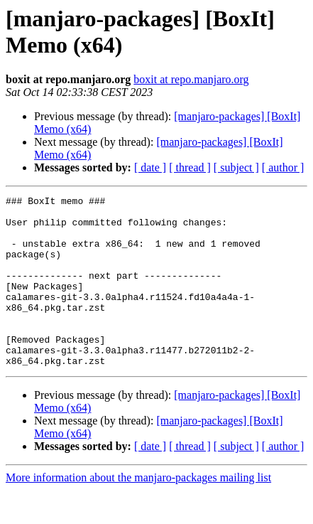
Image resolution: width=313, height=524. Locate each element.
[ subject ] (236, 167)
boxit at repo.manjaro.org (190, 79)
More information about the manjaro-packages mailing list (138, 512)
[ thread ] (190, 167)
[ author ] (283, 167)
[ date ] (150, 167)
